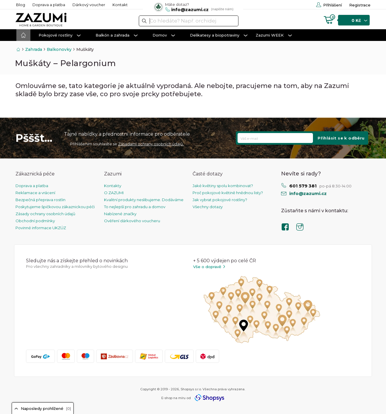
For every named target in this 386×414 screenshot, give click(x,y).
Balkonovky (59, 49)
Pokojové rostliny (60, 35)
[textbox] (188, 20)
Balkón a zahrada (117, 35)
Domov (164, 35)
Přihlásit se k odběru (341, 138)
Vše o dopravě (209, 266)
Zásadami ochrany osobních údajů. (151, 144)
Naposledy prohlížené (42, 408)
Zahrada (33, 49)
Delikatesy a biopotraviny (218, 35)
